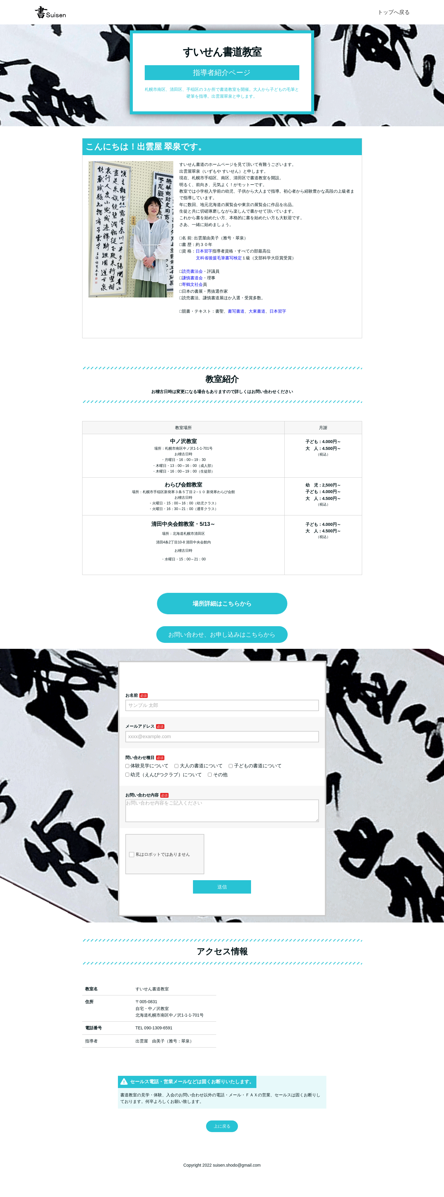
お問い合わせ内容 (142, 795)
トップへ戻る (394, 12)
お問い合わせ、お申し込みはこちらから (221, 634)
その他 (218, 774)
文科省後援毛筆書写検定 (219, 257)
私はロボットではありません (159, 859)
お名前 (131, 695)
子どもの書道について (255, 765)
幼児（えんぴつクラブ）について (163, 774)
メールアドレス (140, 726)
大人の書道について (199, 765)
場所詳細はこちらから (222, 603)
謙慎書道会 (192, 277)
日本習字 (204, 251)
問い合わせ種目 (140, 757)
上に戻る (222, 1131)
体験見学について (147, 765)
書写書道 (236, 311)
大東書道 (257, 311)
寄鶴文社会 (192, 284)
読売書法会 (192, 271)
